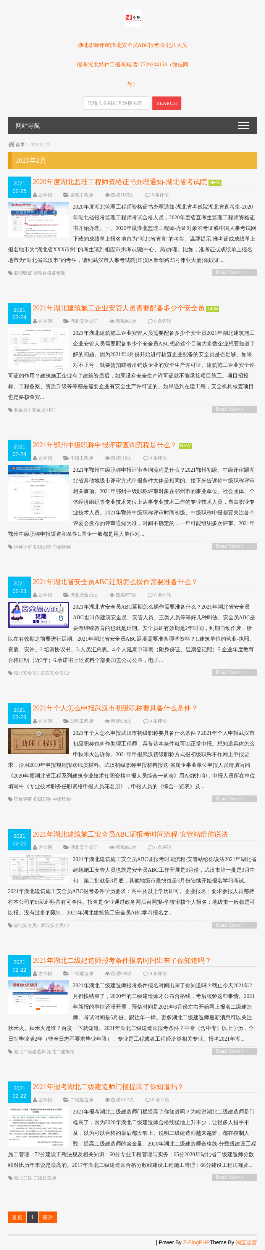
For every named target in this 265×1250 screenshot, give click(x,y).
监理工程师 (81, 195)
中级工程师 (81, 458)
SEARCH (167, 103)
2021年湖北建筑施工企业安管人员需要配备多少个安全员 (119, 308)
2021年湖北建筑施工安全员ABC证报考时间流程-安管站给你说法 (130, 834)
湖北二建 (23, 1178)
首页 (20, 144)
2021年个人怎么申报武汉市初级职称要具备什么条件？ (115, 708)
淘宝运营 (246, 1242)
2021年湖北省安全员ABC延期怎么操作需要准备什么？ (115, 582)
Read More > (230, 272)
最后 (47, 1217)
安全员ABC (43, 410)
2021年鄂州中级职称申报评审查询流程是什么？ (105, 445)
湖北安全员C (27, 673)
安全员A (22, 410)
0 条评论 (160, 195)
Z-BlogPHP (196, 1242)
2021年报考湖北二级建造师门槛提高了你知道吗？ (108, 1087)
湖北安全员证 (84, 321)
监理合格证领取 (49, 273)
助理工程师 (81, 721)
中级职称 (62, 546)
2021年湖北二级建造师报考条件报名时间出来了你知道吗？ (122, 960)
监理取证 (23, 273)
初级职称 (42, 546)
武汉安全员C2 (55, 673)
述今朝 (45, 195)
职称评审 (23, 546)
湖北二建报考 (60, 1051)
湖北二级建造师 (30, 1051)
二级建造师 (81, 973)
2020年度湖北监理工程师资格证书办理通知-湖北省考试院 (120, 182)
